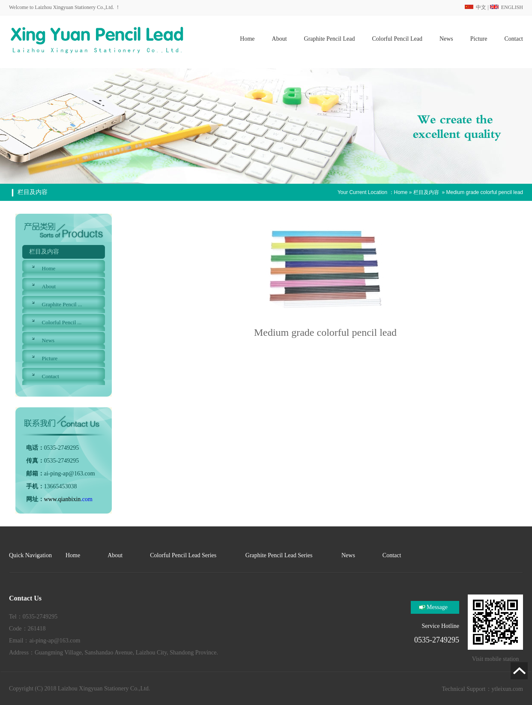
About (49, 286)
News (48, 340)
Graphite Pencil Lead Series (279, 555)
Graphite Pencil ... (62, 304)
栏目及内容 (426, 192)
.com (68, 499)
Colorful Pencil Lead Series (184, 555)
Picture (50, 358)
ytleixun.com (507, 689)
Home (401, 192)
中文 (475, 7)
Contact (50, 376)
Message (437, 607)
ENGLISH (506, 7)
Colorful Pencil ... (62, 322)
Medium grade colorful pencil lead (484, 192)
